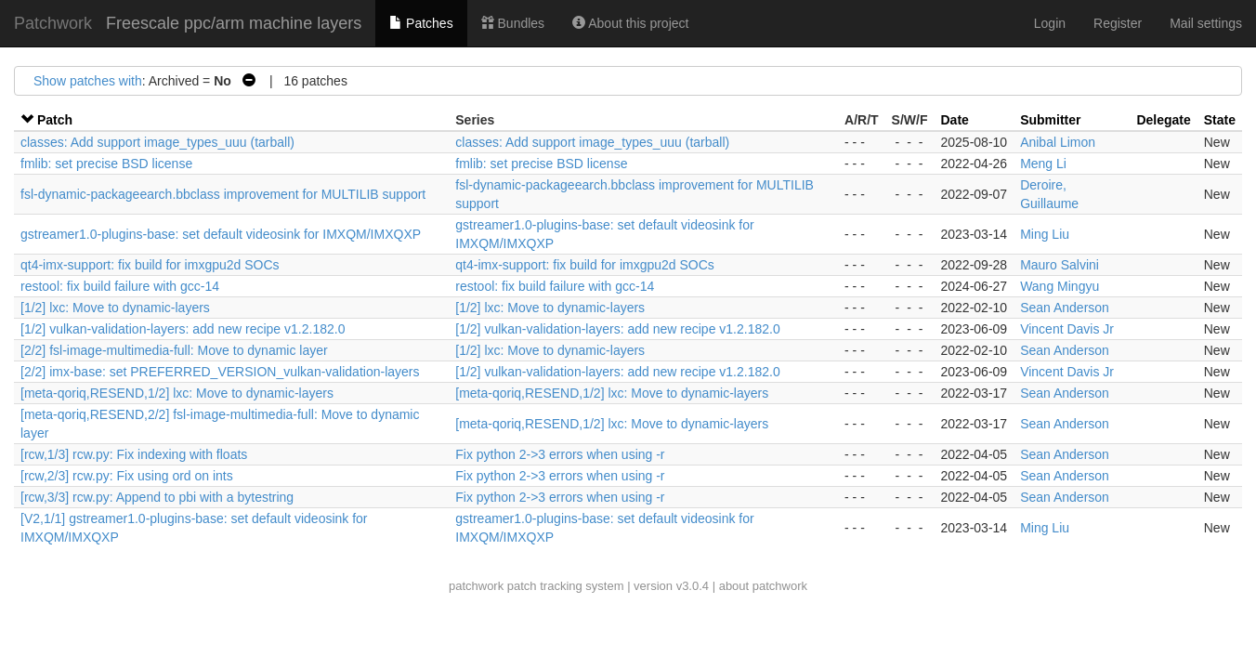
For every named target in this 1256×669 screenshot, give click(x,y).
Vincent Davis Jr (1067, 328)
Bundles (512, 23)
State (1220, 119)
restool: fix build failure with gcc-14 (119, 286)
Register (1117, 23)
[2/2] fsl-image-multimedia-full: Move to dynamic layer (174, 350)
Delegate (1163, 119)
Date (955, 119)
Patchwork (53, 23)
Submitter (1050, 119)
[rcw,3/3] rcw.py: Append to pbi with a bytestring (157, 497)
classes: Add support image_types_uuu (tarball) (157, 142)
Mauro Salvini (1059, 264)
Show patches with (87, 80)
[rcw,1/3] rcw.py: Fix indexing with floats (133, 454)
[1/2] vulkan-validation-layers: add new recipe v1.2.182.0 (182, 328)
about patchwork (763, 586)
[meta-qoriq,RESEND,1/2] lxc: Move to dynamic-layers (177, 393)
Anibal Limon (1057, 142)
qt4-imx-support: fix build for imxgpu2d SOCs (150, 264)
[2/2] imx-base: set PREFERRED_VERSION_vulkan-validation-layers (220, 371)
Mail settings (1206, 23)
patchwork (476, 586)
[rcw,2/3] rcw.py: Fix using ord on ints (126, 475)
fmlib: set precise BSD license (106, 163)
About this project (630, 23)
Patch (54, 119)
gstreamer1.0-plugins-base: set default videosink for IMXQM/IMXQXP (220, 234)
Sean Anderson (1064, 307)
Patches (420, 23)
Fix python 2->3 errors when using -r (559, 454)
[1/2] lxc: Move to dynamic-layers (115, 307)
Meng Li (1043, 163)
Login (1050, 23)
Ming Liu (1044, 234)
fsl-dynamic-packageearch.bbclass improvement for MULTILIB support (222, 194)
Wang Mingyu (1059, 286)
